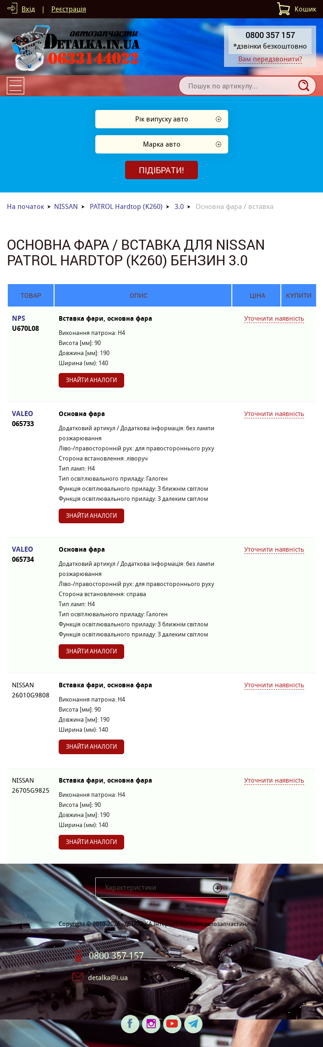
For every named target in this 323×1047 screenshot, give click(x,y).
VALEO (30, 419)
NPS (30, 324)
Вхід (28, 9)
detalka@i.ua (108, 977)
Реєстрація (68, 9)
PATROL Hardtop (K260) (126, 206)
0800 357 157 (116, 956)
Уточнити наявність (274, 318)
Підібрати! (161, 169)
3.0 (179, 206)
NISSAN (66, 206)
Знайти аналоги (91, 380)
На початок (25, 206)
